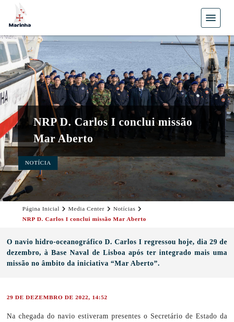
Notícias (124, 208)
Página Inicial (40, 208)
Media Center (86, 208)
